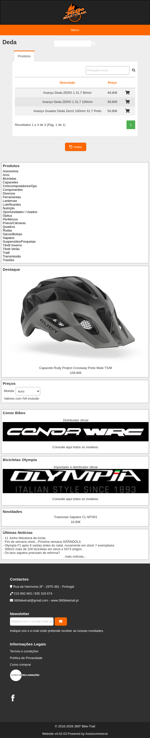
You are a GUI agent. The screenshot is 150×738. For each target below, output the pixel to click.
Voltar (75, 147)
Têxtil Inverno (12, 245)
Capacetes (10, 182)
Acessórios (10, 171)
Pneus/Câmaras (14, 223)
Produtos (24, 56)
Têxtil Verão (11, 249)
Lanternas (10, 201)
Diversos (9, 193)
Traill (6, 252)
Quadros (9, 227)
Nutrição (9, 208)
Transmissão (12, 256)
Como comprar (20, 664)
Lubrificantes (12, 204)
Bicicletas (9, 178)
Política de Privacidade (26, 658)
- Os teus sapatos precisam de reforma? (31, 553)
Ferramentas (12, 197)
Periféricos (10, 219)
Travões (8, 260)
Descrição (67, 82)
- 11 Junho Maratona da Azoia (24, 538)
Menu (75, 30)
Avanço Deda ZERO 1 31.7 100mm (67, 102)
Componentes (13, 190)
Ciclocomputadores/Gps (20, 186)
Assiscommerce (96, 734)
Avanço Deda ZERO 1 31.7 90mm (67, 93)
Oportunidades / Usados (20, 212)
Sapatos (9, 238)
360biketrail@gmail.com (31, 600)
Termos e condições (24, 651)
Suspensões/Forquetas (19, 241)
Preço (112, 82)
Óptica (7, 215)
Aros (6, 175)
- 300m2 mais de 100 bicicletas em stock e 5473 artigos (42, 549)
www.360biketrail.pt (65, 600)
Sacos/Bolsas (12, 234)
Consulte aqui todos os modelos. (75, 447)
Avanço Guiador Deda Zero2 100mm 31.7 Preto (67, 111)
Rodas (7, 230)
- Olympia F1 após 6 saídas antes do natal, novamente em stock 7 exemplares (58, 545)
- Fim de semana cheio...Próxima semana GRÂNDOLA (42, 542)
